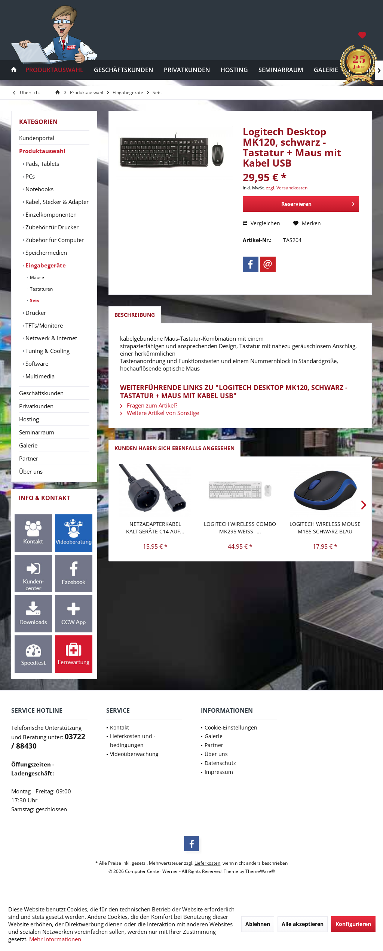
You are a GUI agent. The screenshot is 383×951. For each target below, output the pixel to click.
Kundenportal (36, 138)
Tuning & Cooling (47, 350)
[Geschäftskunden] (124, 70)
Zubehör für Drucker (51, 227)
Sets (34, 300)
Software (36, 363)
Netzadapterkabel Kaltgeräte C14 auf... (155, 527)
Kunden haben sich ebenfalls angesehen (174, 448)
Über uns (31, 471)
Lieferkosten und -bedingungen (133, 740)
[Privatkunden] (187, 70)
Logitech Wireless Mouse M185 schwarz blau (325, 527)
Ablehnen (257, 923)
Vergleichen (261, 223)
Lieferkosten (207, 863)
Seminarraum (36, 432)
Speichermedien (45, 252)
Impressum (219, 771)
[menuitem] (363, 34)
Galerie (28, 445)
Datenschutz (220, 762)
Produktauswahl (42, 151)
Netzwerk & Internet (50, 338)
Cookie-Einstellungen (231, 727)
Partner (28, 458)
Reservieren (318, 202)
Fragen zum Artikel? (148, 405)
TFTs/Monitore (43, 325)
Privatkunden (36, 406)
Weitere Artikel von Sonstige (159, 412)
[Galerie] (326, 70)
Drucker (35, 312)
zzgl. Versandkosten (286, 188)
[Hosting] (234, 70)
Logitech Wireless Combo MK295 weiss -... (240, 527)
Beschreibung (134, 314)
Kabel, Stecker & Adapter (56, 201)
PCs (29, 176)
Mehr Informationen (55, 939)
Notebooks (38, 189)
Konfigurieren (353, 923)
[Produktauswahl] (54, 70)
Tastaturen (41, 289)
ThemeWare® (260, 871)
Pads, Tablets (41, 163)
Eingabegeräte (45, 265)
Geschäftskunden (41, 393)
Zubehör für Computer (54, 240)
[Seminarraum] (281, 70)
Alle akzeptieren (303, 923)
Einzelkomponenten (50, 214)
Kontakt (119, 727)
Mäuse (36, 277)
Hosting (29, 419)
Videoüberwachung (134, 754)
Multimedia (39, 376)
